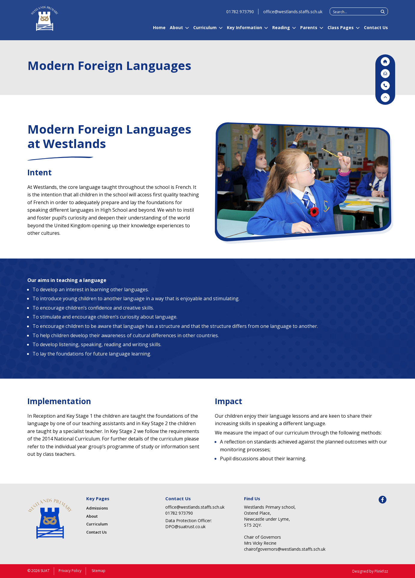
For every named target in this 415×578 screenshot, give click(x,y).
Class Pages (341, 30)
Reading (281, 30)
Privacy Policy (70, 570)
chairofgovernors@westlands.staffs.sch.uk (276, 549)
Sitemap (98, 570)
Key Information (244, 30)
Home (159, 30)
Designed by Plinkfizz (370, 571)
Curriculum (205, 30)
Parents (308, 30)
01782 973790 (240, 14)
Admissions (97, 508)
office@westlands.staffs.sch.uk (292, 14)
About (176, 30)
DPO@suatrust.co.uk (185, 526)
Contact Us (376, 30)
